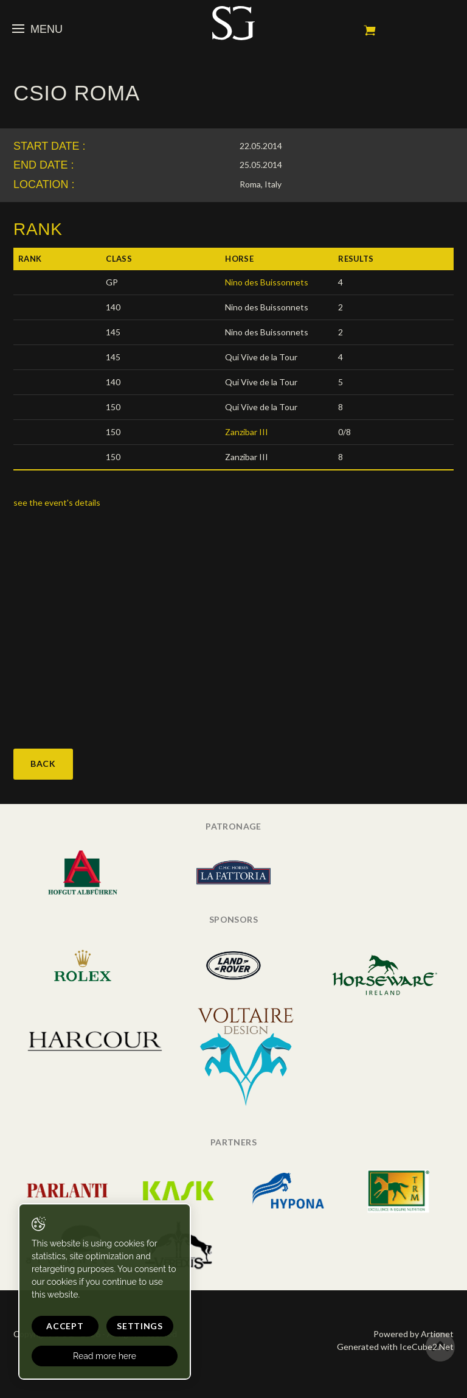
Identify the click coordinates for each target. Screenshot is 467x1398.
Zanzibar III (246, 432)
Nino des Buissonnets (266, 282)
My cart (370, 30)
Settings (140, 1326)
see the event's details (56, 502)
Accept (64, 1326)
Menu (37, 29)
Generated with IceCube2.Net (395, 1346)
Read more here (104, 1356)
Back (43, 763)
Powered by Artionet (413, 1334)
